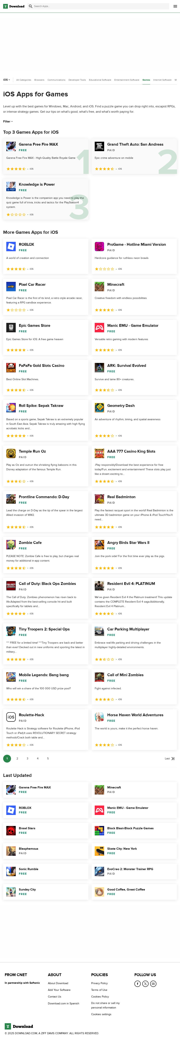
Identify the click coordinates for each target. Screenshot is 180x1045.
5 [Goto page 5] (48, 758)
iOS (7, 79)
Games (146, 80)
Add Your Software (59, 990)
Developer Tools (77, 80)
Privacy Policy (99, 983)
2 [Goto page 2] (17, 758)
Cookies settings (101, 1014)
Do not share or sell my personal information (105, 1005)
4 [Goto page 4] (38, 758)
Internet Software (162, 80)
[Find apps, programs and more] (98, 6)
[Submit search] (31, 6)
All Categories (23, 80)
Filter (8, 121)
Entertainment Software (126, 80)
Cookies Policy (100, 996)
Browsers (39, 80)
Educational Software (100, 80)
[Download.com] (13, 6)
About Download (58, 983)
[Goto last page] (170, 759)
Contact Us (54, 996)
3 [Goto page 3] (27, 758)
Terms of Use (99, 990)
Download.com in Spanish (63, 1003)
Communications (56, 80)
